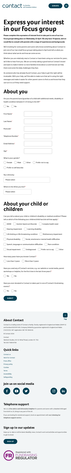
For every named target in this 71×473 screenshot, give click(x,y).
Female (9, 162)
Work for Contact (9, 358)
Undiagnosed (31, 249)
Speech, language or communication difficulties (25, 244)
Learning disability (34, 229)
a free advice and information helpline (22, 409)
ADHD (9, 224)
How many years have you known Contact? (20, 256)
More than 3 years (32, 261)
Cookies (6, 367)
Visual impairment (14, 249)
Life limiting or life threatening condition (22, 234)
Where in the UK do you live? (14, 187)
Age (5, 151)
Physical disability (13, 239)
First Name (8, 114)
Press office (7, 361)
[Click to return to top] (65, 316)
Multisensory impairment (52, 234)
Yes (8, 106)
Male (19, 162)
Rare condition (53, 244)
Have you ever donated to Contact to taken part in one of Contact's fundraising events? (33, 285)
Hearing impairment (14, 229)
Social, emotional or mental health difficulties (43, 239)
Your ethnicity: (9, 175)
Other (28, 162)
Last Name (8, 121)
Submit (10, 298)
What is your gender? (12, 158)
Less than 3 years (13, 261)
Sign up (10, 441)
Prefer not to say (42, 162)
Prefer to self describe (15, 167)
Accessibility (8, 374)
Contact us (7, 354)
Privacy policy (8, 364)
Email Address (9, 143)
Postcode (7, 129)
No (15, 106)
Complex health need (50, 224)
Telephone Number (11, 136)
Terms (5, 371)
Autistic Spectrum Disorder (26, 224)
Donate (55, 6)
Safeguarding (8, 377)
